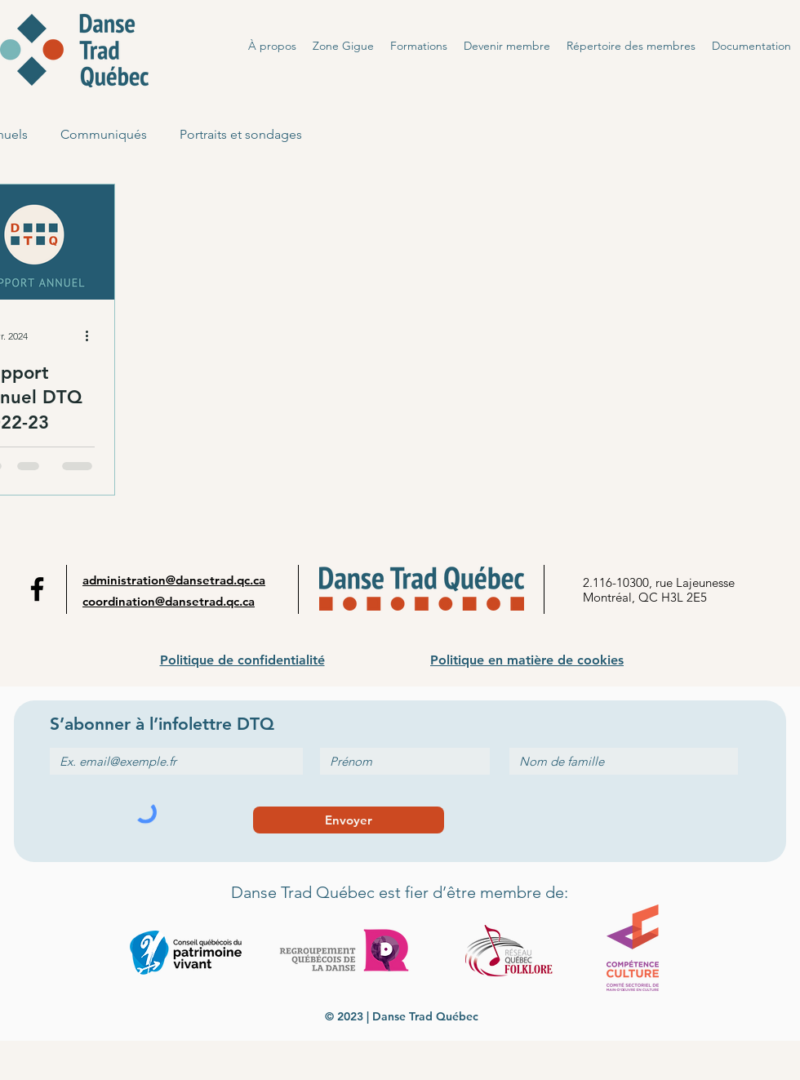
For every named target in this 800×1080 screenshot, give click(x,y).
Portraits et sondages (241, 134)
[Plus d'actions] (92, 336)
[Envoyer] (348, 820)
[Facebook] (37, 589)
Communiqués (103, 134)
